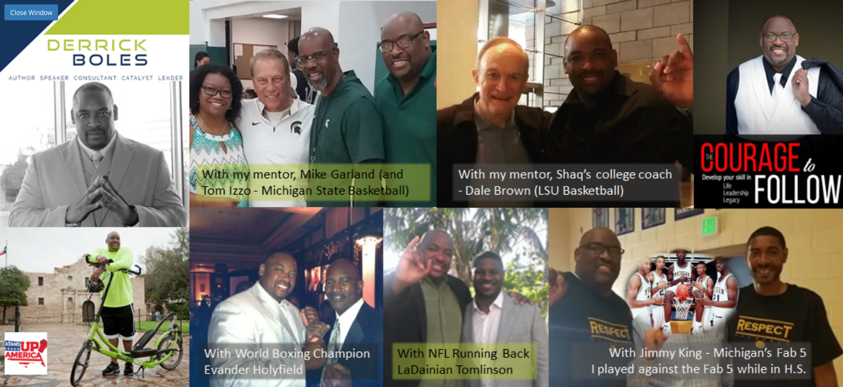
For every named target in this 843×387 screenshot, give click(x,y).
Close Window (31, 12)
